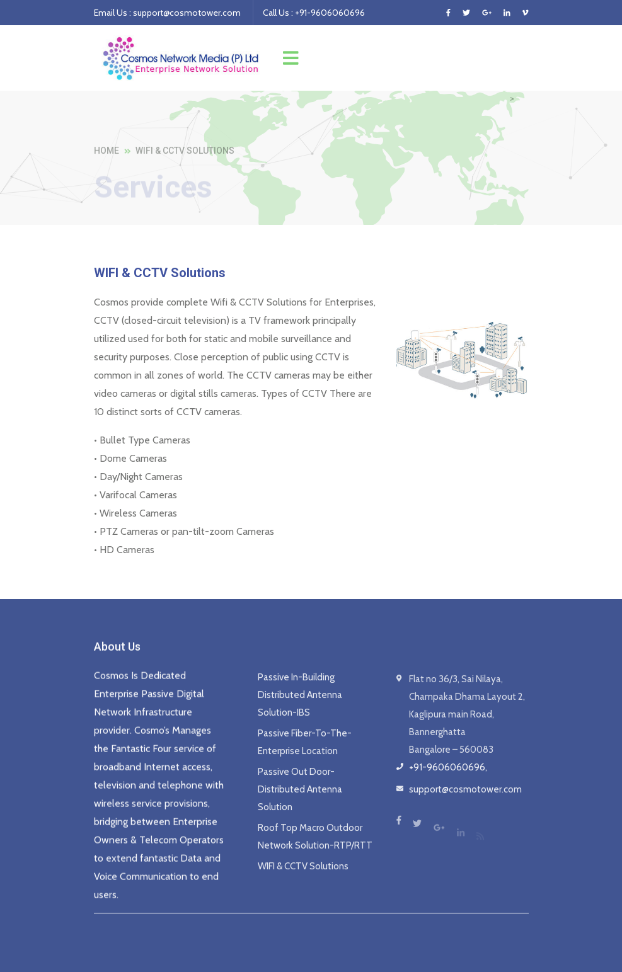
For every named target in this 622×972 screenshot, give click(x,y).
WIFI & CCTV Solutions (303, 887)
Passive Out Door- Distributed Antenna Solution (300, 810)
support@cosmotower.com (465, 810)
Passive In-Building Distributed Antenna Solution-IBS (300, 716)
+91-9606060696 (447, 786)
